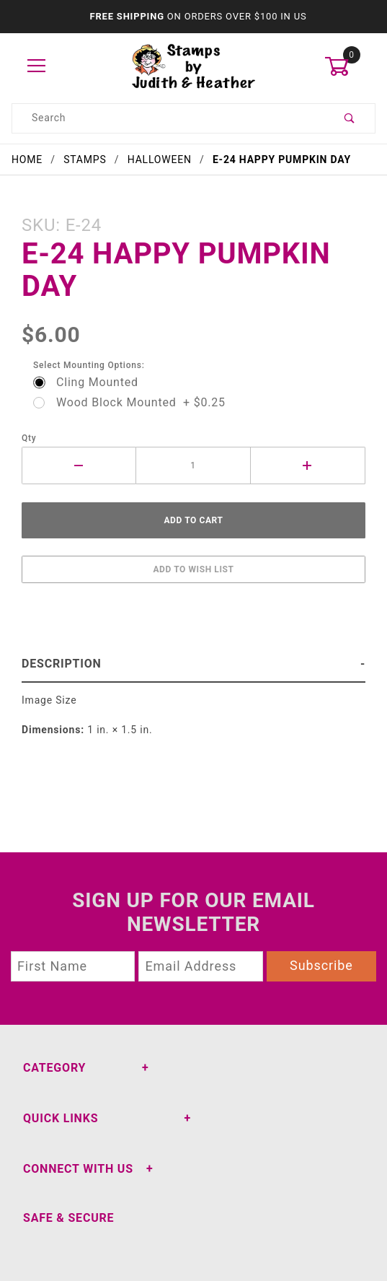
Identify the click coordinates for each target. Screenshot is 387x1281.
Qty (29, 438)
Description (62, 663)
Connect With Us (78, 1169)
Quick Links (60, 1118)
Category (54, 1068)
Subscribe (321, 965)
